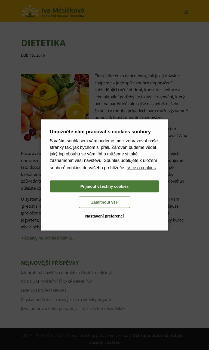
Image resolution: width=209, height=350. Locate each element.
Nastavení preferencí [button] (104, 216)
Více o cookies (141, 167)
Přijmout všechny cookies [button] (104, 186)
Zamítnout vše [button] (104, 202)
